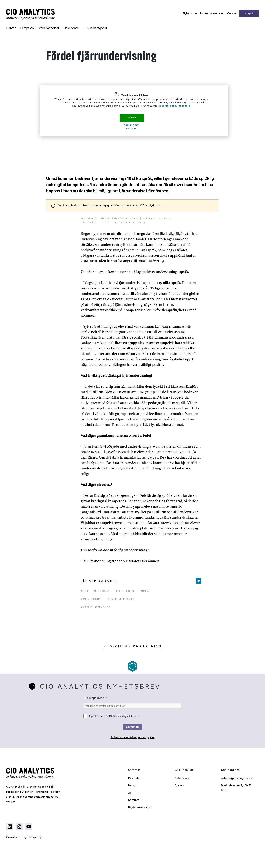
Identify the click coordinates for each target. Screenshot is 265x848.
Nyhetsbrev (190, 13)
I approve (131, 117)
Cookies (11, 837)
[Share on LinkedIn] (198, 581)
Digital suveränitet (139, 807)
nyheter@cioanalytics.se (236, 778)
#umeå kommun (91, 599)
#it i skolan (102, 591)
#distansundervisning (96, 607)
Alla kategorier (97, 28)
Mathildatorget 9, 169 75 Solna (236, 788)
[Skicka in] (132, 727)
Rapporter (134, 778)
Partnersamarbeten (212, 13)
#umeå (145, 591)
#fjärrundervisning (121, 599)
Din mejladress (93, 698)
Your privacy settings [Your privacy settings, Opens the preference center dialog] (131, 126)
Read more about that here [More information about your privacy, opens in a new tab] (174, 105)
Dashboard (71, 28)
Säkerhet (133, 799)
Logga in (249, 13)
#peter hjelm (125, 591)
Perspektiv (27, 28)
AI (129, 792)
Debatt (11, 28)
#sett (85, 591)
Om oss (232, 13)
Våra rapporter (49, 28)
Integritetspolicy (31, 837)
